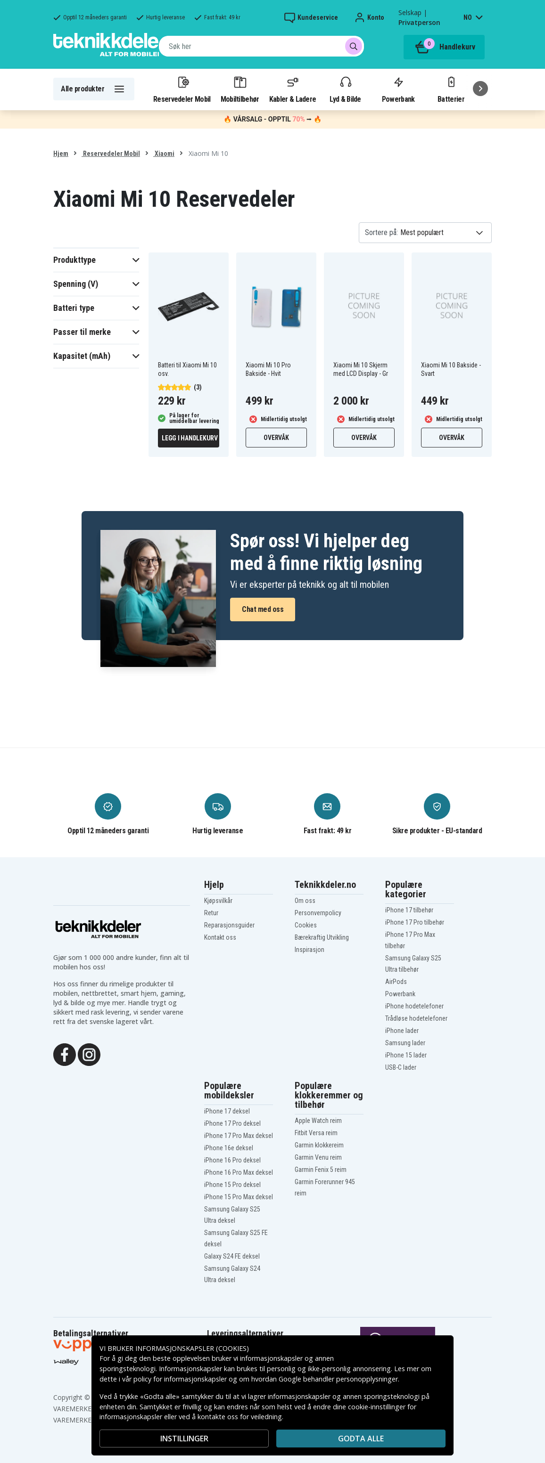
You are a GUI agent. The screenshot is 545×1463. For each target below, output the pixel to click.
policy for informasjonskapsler (180, 1378)
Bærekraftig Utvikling (322, 937)
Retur (211, 913)
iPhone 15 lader (406, 1055)
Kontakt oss (220, 937)
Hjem (60, 153)
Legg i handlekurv (190, 438)
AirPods (396, 981)
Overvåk (276, 437)
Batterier (451, 89)
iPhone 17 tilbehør (409, 910)
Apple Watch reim (318, 1120)
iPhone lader (402, 1030)
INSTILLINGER (184, 1438)
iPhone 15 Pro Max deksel (238, 1197)
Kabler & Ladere (292, 89)
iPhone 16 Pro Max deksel (238, 1172)
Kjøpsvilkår (218, 900)
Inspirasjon (309, 949)
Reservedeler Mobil (182, 89)
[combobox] (261, 46)
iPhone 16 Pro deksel (232, 1160)
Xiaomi (163, 153)
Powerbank (398, 89)
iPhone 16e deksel (228, 1148)
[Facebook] (64, 1053)
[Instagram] (89, 1053)
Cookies (306, 925)
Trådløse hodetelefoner (416, 1018)
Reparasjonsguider (229, 925)
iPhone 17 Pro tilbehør (414, 922)
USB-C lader (400, 1067)
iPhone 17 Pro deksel (232, 1123)
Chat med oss (262, 609)
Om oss (305, 900)
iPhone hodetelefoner (414, 1006)
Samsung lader (405, 1043)
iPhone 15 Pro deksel (232, 1184)
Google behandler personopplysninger (338, 1378)
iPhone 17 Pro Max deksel (238, 1135)
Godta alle (361, 1438)
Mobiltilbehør (240, 89)
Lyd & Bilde (345, 89)
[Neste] (480, 88)
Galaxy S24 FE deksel (232, 1256)
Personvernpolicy (318, 913)
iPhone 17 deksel (227, 1111)
